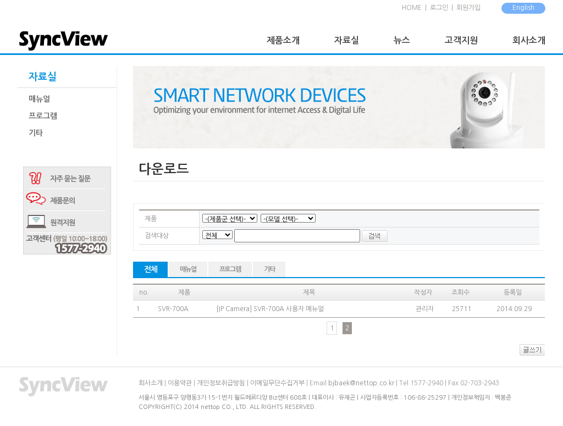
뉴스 (402, 40)
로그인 (439, 7)
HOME (412, 7)
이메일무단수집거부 (277, 383)
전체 (150, 269)
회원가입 (468, 7)
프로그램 (43, 116)
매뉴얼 (39, 99)
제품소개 (283, 40)
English (523, 7)
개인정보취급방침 (221, 383)
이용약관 (180, 383)
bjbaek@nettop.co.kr (361, 383)
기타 (36, 133)
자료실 (346, 40)
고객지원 (461, 40)
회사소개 (528, 40)
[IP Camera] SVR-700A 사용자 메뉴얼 (270, 309)
